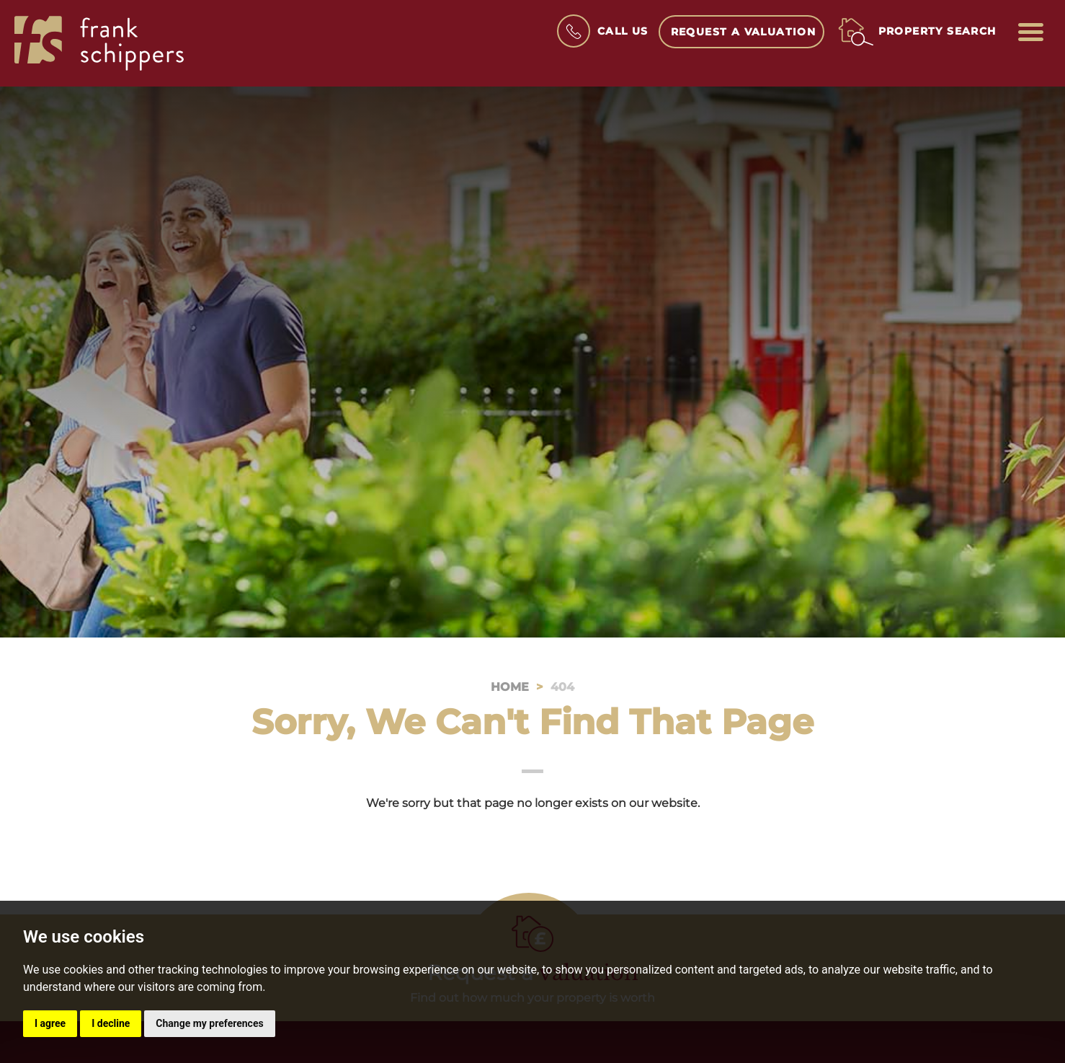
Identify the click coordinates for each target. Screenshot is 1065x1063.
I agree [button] (50, 1023)
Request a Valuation (743, 31)
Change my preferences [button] (209, 1023)
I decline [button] (111, 1023)
